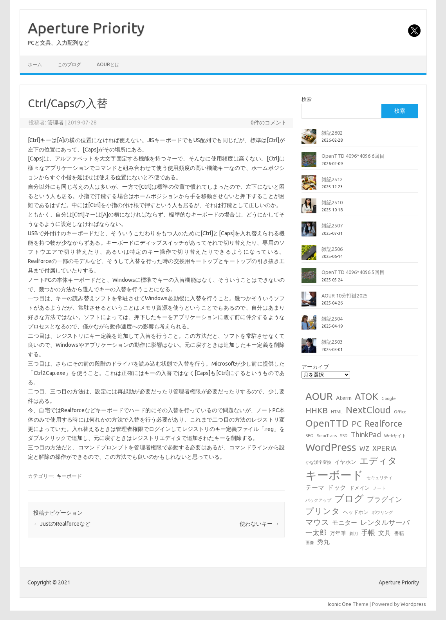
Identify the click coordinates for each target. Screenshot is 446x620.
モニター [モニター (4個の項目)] (344, 522)
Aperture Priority (86, 28)
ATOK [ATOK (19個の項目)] (366, 396)
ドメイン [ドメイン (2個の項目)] (359, 487)
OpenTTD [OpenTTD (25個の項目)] (326, 423)
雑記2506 (332, 249)
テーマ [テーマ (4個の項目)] (314, 487)
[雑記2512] (309, 185)
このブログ (69, 64)
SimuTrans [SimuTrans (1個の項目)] (327, 435)
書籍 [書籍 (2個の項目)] (399, 533)
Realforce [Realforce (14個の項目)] (383, 423)
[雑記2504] (309, 325)
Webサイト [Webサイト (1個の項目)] (395, 435)
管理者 (55, 122)
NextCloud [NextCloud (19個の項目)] (368, 410)
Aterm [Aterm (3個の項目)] (344, 398)
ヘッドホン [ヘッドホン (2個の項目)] (355, 512)
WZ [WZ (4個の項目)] (364, 448)
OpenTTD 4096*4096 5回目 (353, 272)
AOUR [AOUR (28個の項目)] (319, 396)
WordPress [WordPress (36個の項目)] (330, 447)
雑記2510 (332, 202)
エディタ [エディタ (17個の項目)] (378, 460)
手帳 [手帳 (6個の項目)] (368, 532)
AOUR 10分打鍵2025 (344, 295)
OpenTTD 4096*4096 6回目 (353, 156)
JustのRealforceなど (61, 524)
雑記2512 (332, 179)
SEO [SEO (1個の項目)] (309, 435)
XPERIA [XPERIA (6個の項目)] (384, 448)
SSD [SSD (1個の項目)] (344, 435)
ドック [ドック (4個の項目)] (336, 487)
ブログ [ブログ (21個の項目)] (349, 498)
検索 (307, 99)
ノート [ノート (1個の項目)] (379, 488)
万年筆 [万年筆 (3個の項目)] (338, 533)
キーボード (69, 476)
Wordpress (413, 604)
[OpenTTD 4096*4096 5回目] (309, 278)
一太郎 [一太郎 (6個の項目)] (316, 532)
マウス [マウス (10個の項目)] (317, 521)
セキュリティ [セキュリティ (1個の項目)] (379, 477)
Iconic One (339, 604)
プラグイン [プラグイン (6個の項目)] (384, 499)
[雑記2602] (309, 139)
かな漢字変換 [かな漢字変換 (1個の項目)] (318, 462)
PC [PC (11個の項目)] (356, 423)
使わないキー (259, 524)
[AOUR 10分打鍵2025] (309, 302)
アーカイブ (315, 367)
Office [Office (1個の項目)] (400, 411)
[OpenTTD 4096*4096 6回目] (309, 162)
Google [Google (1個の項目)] (388, 398)
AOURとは (108, 64)
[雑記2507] (309, 232)
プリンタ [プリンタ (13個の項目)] (322, 510)
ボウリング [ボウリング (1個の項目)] (382, 512)
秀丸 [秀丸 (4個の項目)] (323, 541)
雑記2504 (332, 318)
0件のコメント (269, 122)
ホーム (35, 64)
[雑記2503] (309, 348)
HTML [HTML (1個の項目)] (337, 411)
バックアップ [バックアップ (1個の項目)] (318, 500)
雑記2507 (332, 225)
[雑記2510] (309, 209)
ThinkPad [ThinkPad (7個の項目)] (366, 434)
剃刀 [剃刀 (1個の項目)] (353, 533)
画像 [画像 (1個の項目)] (309, 542)
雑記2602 (332, 132)
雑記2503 (332, 341)
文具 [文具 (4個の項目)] (384, 532)
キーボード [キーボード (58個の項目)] (334, 475)
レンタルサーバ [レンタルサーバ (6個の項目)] (385, 522)
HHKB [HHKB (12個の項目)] (316, 410)
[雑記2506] (309, 255)
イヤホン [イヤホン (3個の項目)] (345, 462)
